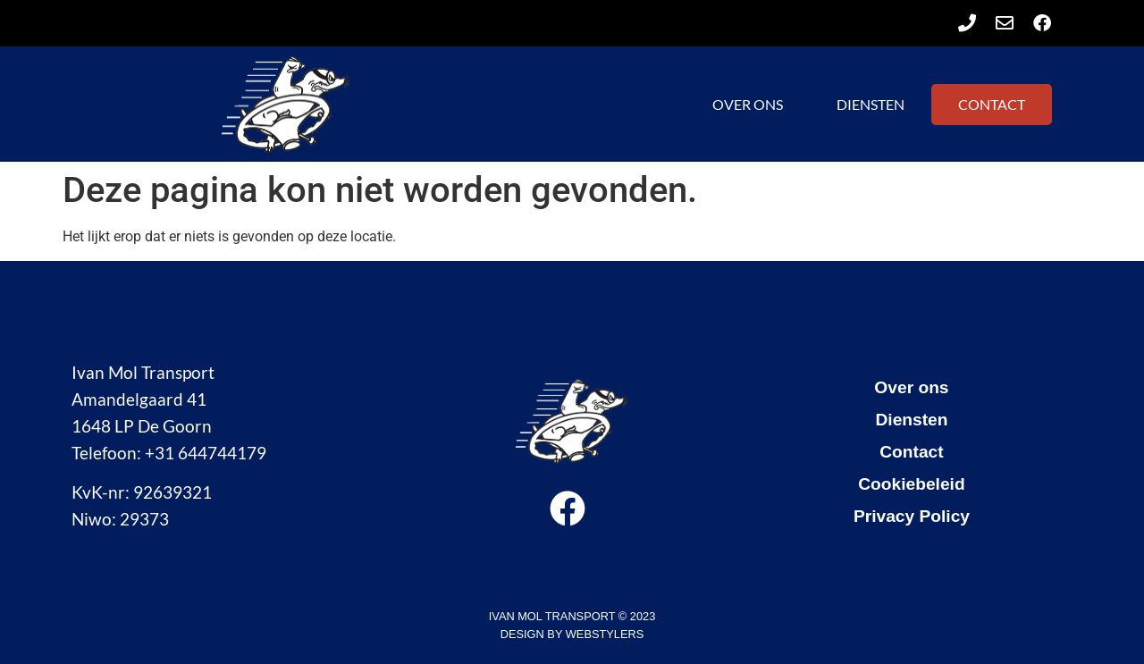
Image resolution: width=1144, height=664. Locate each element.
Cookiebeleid (911, 484)
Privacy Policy (912, 516)
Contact (991, 104)
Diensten (870, 104)
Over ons (747, 104)
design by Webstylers (572, 634)
